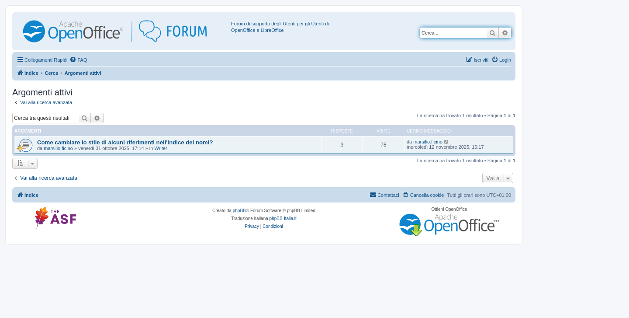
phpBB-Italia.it (283, 218)
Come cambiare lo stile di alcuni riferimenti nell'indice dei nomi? (125, 142)
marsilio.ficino (58, 148)
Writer (160, 148)
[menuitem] (78, 60)
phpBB (239, 210)
